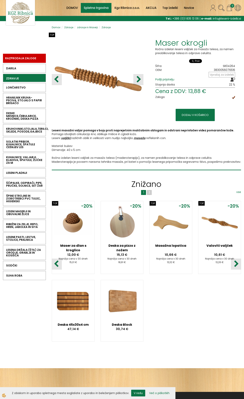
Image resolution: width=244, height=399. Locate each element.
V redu (138, 393)
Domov (56, 27)
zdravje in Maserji (87, 27)
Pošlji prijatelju (164, 79)
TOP (52, 35)
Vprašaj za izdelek (222, 75)
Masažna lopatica (170, 245)
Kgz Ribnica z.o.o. (127, 8)
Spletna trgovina (96, 8)
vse (238, 192)
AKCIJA (151, 8)
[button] (138, 79)
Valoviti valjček (219, 245)
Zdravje (68, 27)
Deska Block (122, 324)
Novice (189, 8)
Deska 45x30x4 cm (73, 324)
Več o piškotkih (159, 393)
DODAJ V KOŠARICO (195, 115)
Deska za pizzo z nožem (122, 247)
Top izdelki (170, 8)
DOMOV (72, 8)
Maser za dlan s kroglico (73, 247)
